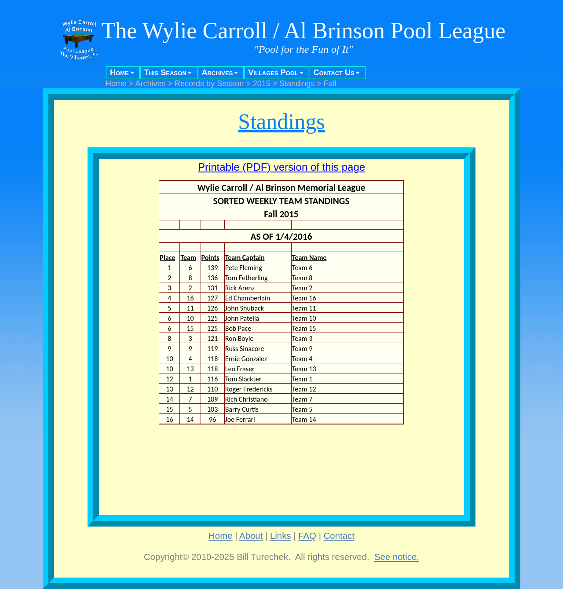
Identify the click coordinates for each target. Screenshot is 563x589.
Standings (296, 83)
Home (119, 72)
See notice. (396, 557)
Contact (339, 536)
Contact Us (334, 72)
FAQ (307, 536)
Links (280, 536)
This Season (165, 72)
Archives (217, 72)
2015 (262, 83)
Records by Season (209, 83)
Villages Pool (273, 72)
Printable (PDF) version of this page (281, 167)
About (251, 536)
